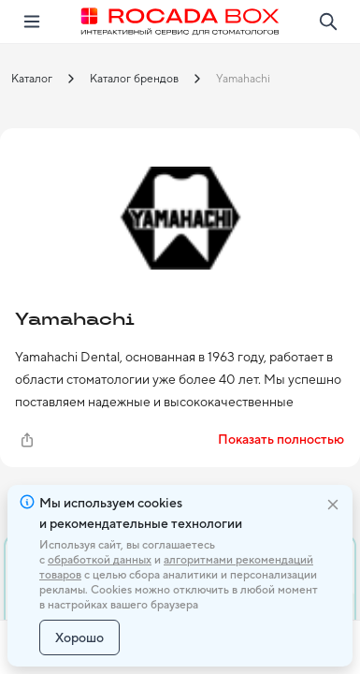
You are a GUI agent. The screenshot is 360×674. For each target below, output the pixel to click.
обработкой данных (99, 559)
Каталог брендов (134, 78)
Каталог (31, 78)
